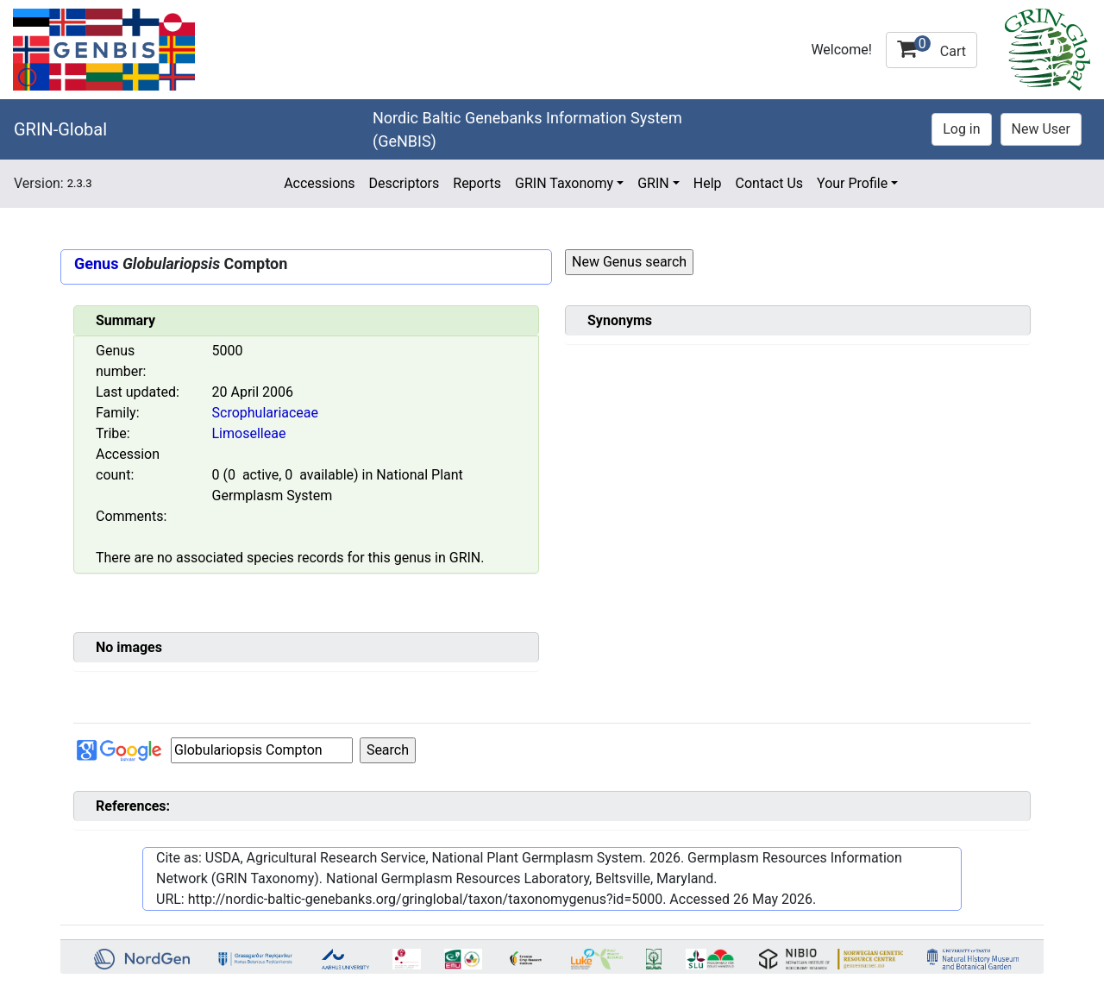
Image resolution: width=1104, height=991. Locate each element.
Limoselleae (249, 433)
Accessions (319, 183)
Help (707, 183)
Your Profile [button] (852, 183)
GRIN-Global (60, 129)
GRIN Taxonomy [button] (564, 183)
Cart (931, 47)
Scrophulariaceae (265, 413)
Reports (477, 183)
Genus (96, 263)
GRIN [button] (653, 183)
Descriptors (403, 183)
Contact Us (770, 183)
